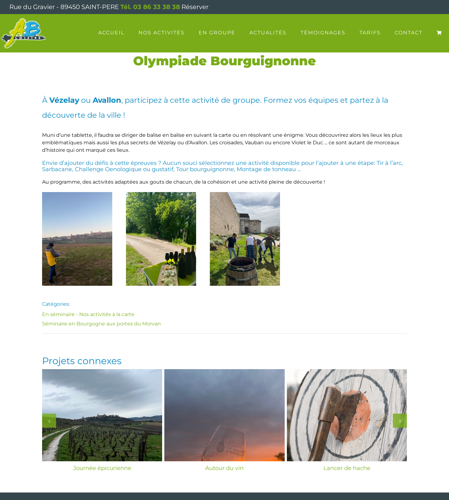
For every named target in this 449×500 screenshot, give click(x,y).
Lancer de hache (346, 468)
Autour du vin (224, 468)
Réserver (195, 7)
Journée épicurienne (102, 468)
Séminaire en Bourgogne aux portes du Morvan (101, 324)
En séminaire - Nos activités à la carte (88, 314)
